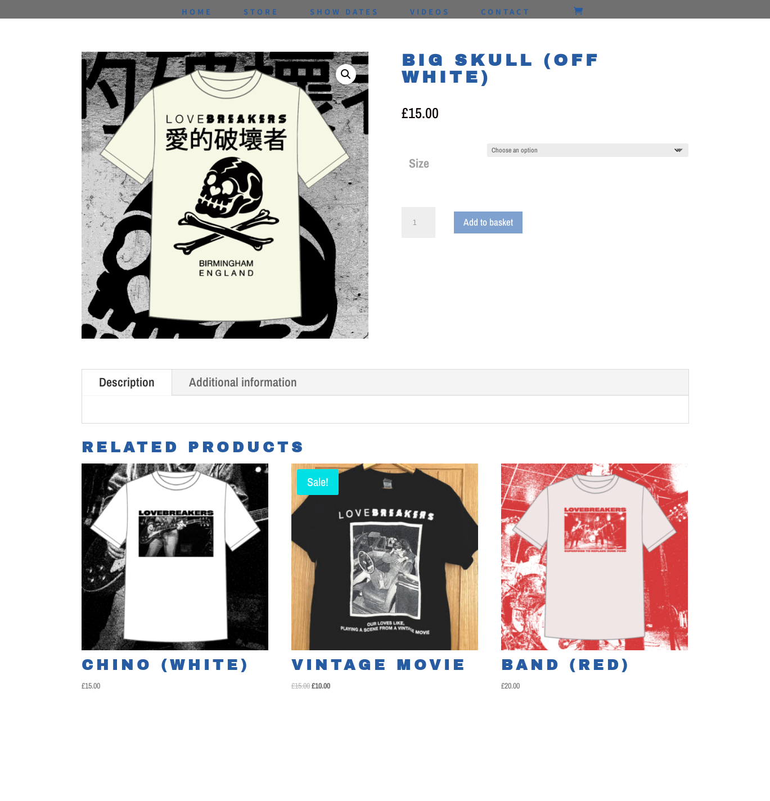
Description (127, 382)
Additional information (243, 382)
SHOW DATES (344, 12)
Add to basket (488, 221)
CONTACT (505, 12)
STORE (261, 12)
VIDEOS (430, 12)
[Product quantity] (418, 222)
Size (419, 163)
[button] (346, 74)
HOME (197, 12)
